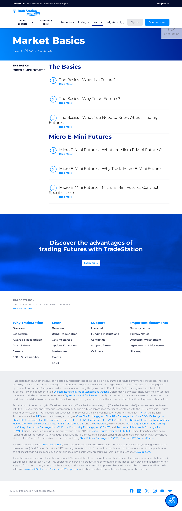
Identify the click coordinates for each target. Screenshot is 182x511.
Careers (18, 351)
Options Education (64, 345)
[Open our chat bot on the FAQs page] (171, 500)
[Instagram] (155, 491)
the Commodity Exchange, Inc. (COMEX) (87, 427)
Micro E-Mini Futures (29, 70)
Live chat (97, 328)
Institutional (34, 3)
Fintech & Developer (56, 3)
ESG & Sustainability (26, 357)
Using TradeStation (64, 333)
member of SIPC (52, 444)
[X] (147, 491)
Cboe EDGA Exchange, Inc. (150, 416)
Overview (19, 328)
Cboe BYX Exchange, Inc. (90, 416)
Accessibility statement (145, 339)
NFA (38, 416)
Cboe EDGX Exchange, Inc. (28, 420)
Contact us (98, 339)
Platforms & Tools (48, 22)
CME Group (100, 423)
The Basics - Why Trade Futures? (114, 100)
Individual (19, 3)
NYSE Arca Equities (118, 420)
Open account (157, 22)
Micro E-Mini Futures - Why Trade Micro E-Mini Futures (114, 170)
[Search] (122, 22)
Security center (140, 328)
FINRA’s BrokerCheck (22, 308)
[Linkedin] (139, 491)
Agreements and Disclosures (81, 395)
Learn (98, 22)
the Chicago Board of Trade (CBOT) (145, 423)
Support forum (101, 345)
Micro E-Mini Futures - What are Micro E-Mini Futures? (114, 151)
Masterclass (59, 351)
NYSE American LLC (94, 420)
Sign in (135, 22)
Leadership (20, 333)
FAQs (55, 362)
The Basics (21, 65)
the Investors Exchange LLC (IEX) (63, 420)
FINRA (142, 412)
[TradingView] (170, 491)
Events (56, 357)
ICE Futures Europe (143, 438)
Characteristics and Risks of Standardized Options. (81, 391)
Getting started (62, 339)
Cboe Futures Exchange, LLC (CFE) (111, 431)
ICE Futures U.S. (75, 423)
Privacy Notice (139, 333)
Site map (136, 351)
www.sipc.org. (143, 452)
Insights (112, 22)
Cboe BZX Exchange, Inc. (120, 416)
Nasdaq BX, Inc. (139, 420)
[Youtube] (162, 491)
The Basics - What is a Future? (114, 81)
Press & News (21, 345)
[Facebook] (131, 491)
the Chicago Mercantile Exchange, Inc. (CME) (38, 427)
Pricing (83, 22)
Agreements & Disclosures (147, 345)
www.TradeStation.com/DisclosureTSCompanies (51, 469)
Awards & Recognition (27, 339)
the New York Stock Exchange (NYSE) (43, 423)
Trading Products (25, 22)
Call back (97, 351)
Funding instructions (105, 333)
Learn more (91, 262)
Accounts (68, 22)
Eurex (123, 438)
